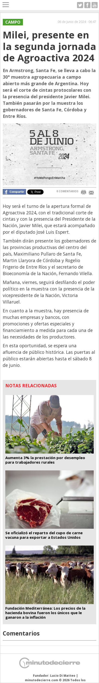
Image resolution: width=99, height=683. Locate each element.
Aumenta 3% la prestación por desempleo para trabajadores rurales (45, 460)
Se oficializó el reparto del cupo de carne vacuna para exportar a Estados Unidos (44, 535)
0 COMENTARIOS (67, 191)
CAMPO (12, 22)
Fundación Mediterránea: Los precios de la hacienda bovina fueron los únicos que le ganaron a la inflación (45, 613)
